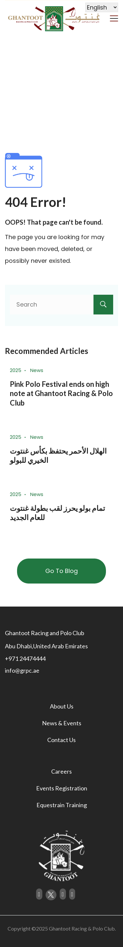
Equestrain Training (61, 805)
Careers (61, 771)
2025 (15, 370)
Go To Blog (61, 571)
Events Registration (61, 788)
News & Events (61, 723)
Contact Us (61, 739)
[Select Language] (101, 7)
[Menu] (114, 18)
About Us (61, 706)
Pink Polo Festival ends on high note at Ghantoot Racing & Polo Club (61, 393)
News (36, 370)
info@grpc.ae (22, 670)
